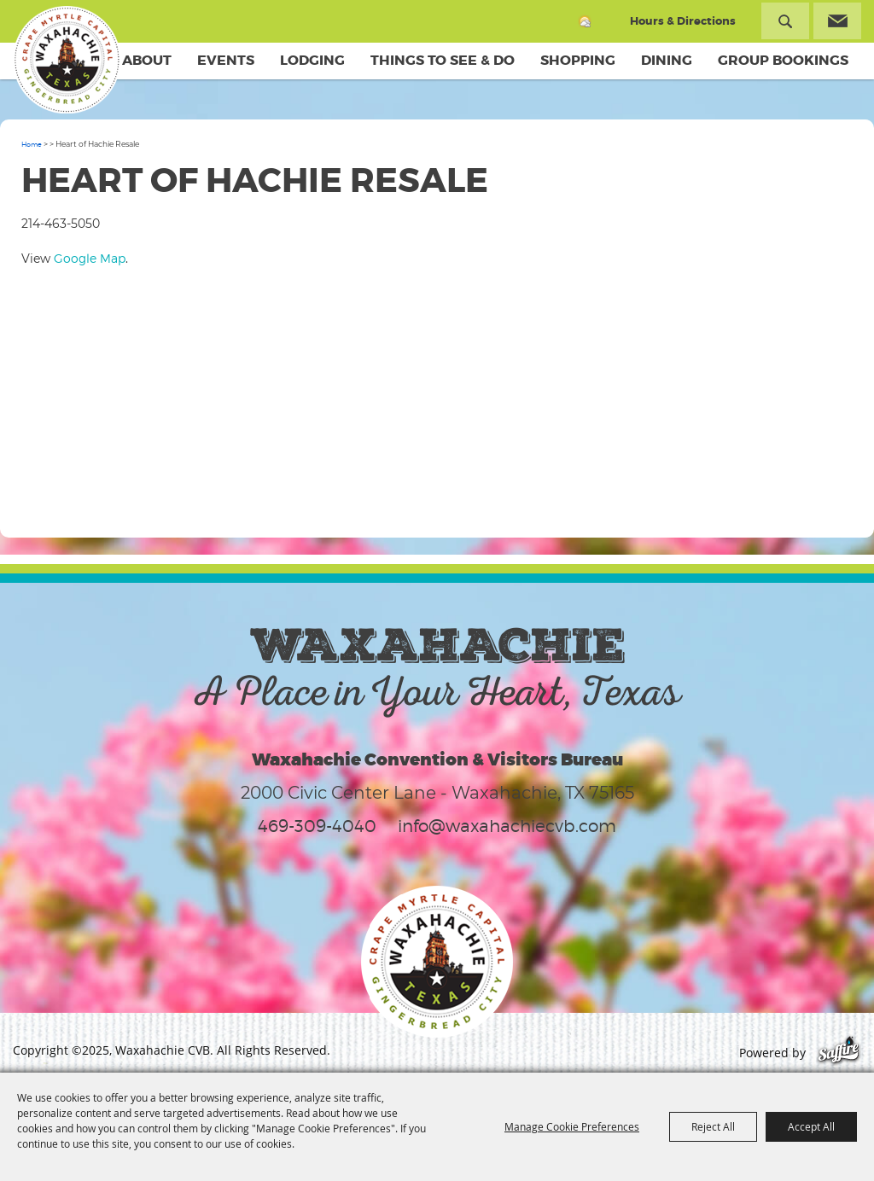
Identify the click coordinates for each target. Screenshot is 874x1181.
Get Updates (837, 21)
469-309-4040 (317, 826)
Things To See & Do (442, 60)
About (147, 60)
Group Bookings (783, 60)
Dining (666, 60)
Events (225, 60)
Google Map (89, 258)
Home (31, 144)
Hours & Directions (683, 21)
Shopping (577, 60)
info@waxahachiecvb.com (507, 826)
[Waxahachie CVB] (66, 59)
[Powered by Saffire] (838, 1052)
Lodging (312, 60)
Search (785, 21)
